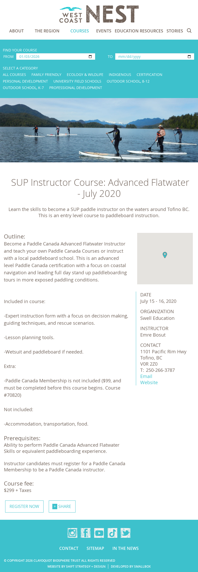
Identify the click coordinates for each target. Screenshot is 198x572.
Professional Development (75, 87)
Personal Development (25, 81)
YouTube (99, 533)
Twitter (125, 533)
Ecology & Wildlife (85, 74)
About (16, 31)
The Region (47, 31)
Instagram (72, 533)
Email (146, 376)
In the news (125, 548)
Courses (79, 31)
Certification (149, 74)
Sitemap (95, 548)
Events (103, 31)
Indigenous (120, 74)
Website (149, 382)
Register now (24, 506)
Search (189, 31)
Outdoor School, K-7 (23, 87)
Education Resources (139, 31)
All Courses (14, 74)
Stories (175, 31)
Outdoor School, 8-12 (128, 81)
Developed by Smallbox (131, 566)
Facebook (85, 533)
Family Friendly (46, 74)
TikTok (112, 533)
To (110, 56)
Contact (68, 548)
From (8, 56)
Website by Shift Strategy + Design (76, 566)
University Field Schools (77, 81)
